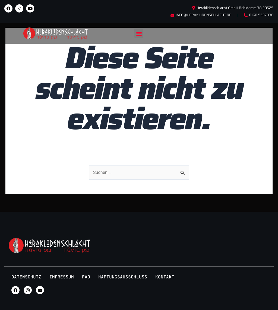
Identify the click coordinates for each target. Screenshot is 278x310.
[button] (138, 33)
